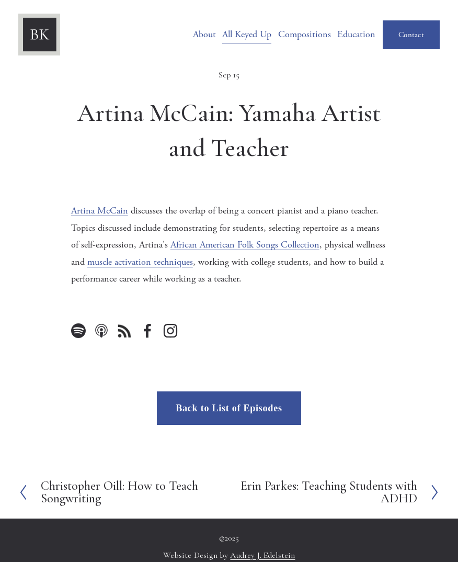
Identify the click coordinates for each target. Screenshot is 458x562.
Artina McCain (99, 211)
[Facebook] (147, 330)
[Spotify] (78, 330)
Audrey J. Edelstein (262, 556)
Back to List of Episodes (229, 408)
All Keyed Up (246, 34)
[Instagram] (170, 330)
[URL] (124, 330)
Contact (411, 35)
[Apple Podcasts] (101, 330)
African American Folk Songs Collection (244, 245)
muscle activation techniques (140, 262)
